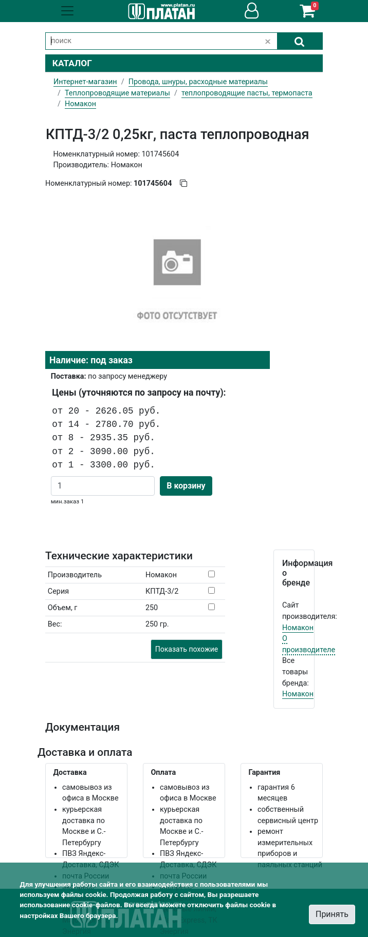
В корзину (186, 486)
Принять (332, 914)
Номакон (298, 627)
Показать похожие (186, 649)
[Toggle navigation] (67, 11)
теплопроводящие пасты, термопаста (246, 93)
